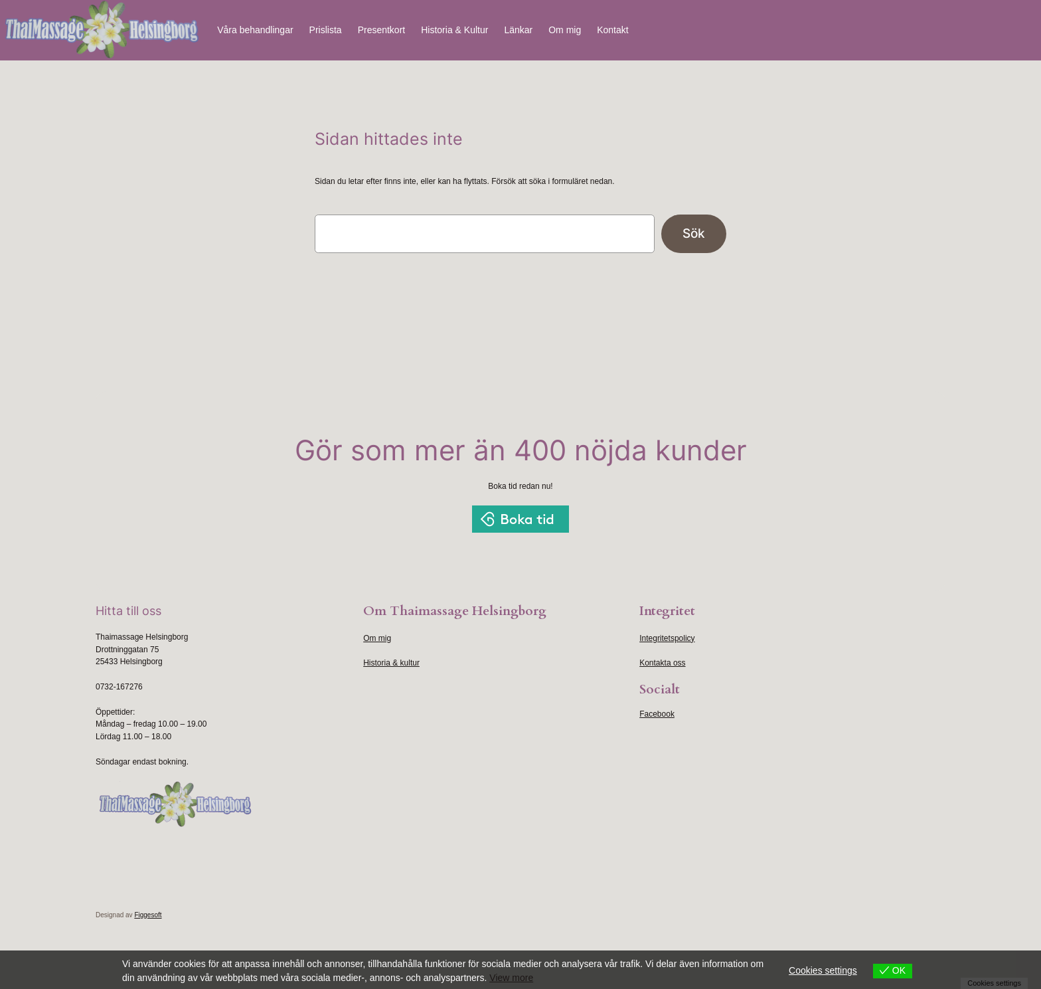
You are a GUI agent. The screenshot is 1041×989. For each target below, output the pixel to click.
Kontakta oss (662, 663)
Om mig (377, 638)
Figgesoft (147, 915)
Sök (693, 233)
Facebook (657, 714)
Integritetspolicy (666, 638)
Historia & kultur (391, 663)
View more (511, 977)
